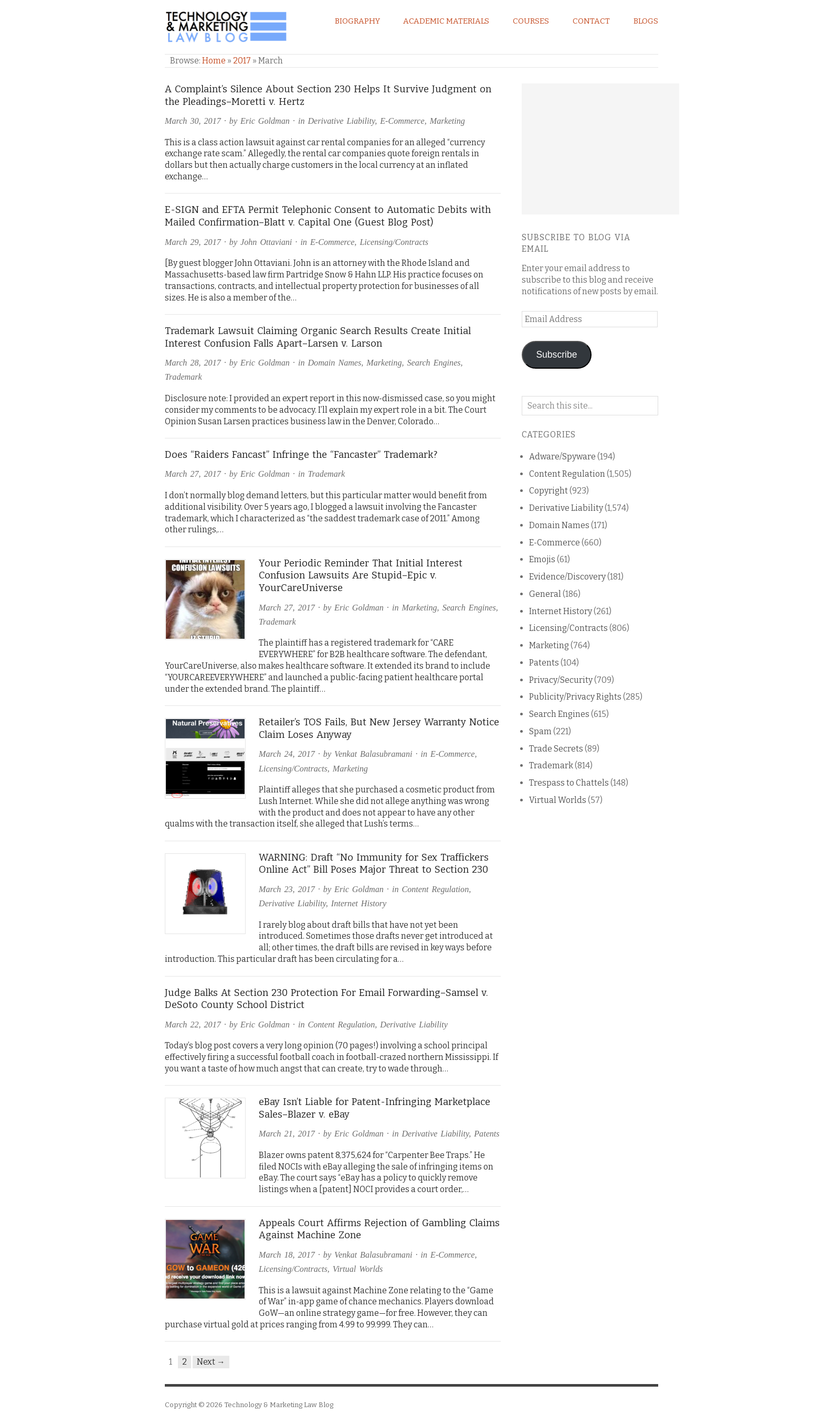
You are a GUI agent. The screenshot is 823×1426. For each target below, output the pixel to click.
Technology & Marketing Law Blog (278, 1405)
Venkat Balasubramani (373, 753)
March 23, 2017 (287, 889)
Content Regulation (435, 889)
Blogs (646, 21)
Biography (357, 21)
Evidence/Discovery (567, 577)
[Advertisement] (600, 149)
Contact (591, 21)
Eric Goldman (265, 120)
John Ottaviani (266, 242)
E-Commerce (402, 120)
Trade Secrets (556, 749)
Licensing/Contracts (394, 242)
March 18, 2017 (287, 1254)
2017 (242, 61)
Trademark (183, 376)
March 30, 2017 (193, 120)
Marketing (447, 120)
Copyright (548, 491)
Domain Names (334, 362)
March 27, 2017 (193, 473)
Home (214, 61)
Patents (486, 1133)
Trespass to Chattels (569, 783)
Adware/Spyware (562, 457)
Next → (211, 1362)
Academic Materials (446, 21)
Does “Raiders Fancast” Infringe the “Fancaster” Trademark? (301, 454)
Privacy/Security (561, 680)
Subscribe (556, 354)
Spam (540, 731)
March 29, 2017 (193, 242)
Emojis (542, 559)
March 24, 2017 (287, 753)
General (545, 594)
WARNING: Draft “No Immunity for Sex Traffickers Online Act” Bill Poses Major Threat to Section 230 (374, 864)
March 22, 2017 (193, 1024)
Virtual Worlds (358, 1268)
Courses (531, 21)
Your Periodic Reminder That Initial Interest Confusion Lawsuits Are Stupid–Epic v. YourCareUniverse (360, 575)
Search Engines (434, 362)
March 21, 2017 (287, 1133)
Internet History (358, 903)
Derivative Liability (341, 120)
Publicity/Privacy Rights (575, 697)
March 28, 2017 (193, 362)
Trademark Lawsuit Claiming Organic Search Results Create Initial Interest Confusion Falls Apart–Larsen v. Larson (318, 337)
